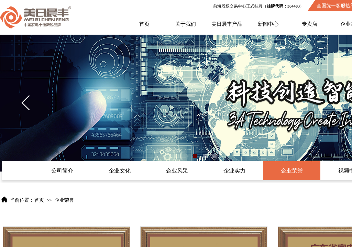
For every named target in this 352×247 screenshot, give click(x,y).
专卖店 (309, 24)
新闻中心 (268, 24)
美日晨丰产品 (226, 24)
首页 (144, 24)
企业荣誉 (64, 200)
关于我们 (185, 24)
